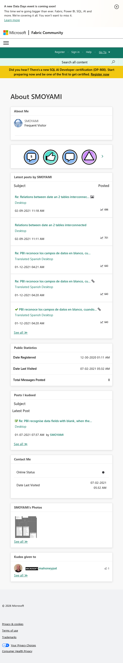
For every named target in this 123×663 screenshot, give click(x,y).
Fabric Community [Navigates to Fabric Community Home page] (47, 32)
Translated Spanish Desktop (34, 259)
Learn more (12, 20)
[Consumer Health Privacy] (61, 651)
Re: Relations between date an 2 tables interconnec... (52, 197)
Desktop (20, 203)
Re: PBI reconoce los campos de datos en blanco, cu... (53, 253)
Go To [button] (102, 52)
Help (89, 52)
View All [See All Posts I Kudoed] (21, 444)
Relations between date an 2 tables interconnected (50, 225)
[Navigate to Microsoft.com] (14, 32)
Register (60, 52)
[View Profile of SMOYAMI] (57, 435)
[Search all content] (88, 62)
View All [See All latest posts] (21, 332)
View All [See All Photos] (21, 541)
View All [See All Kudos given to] (21, 575)
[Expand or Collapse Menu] (6, 43)
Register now (100, 74)
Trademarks (9, 637)
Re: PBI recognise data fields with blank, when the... (55, 421)
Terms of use (10, 630)
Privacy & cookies (12, 624)
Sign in (75, 52)
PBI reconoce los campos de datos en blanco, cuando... (58, 309)
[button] (26, 527)
